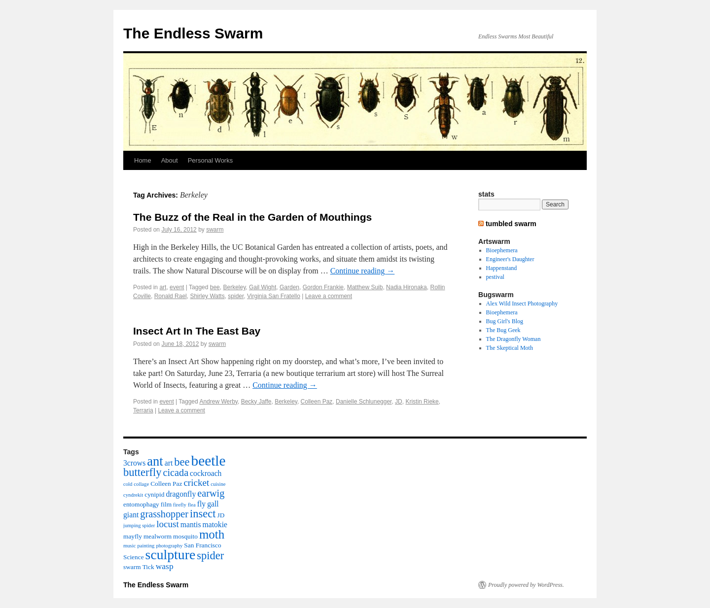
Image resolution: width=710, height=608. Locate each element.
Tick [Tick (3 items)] (148, 567)
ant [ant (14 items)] (155, 461)
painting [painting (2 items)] (145, 545)
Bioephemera (502, 250)
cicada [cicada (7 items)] (175, 472)
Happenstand (501, 268)
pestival (495, 276)
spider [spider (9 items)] (210, 555)
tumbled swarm (511, 224)
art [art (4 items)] (169, 463)
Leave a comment (328, 296)
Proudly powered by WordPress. (526, 584)
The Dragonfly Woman (513, 339)
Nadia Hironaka (406, 287)
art (162, 287)
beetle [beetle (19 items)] (208, 461)
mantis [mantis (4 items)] (190, 524)
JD (398, 401)
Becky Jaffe (256, 401)
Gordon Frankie (323, 287)
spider (236, 296)
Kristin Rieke (421, 401)
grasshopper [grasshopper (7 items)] (164, 513)
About (169, 160)
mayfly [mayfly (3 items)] (132, 536)
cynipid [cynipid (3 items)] (154, 494)
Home (142, 160)
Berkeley (234, 287)
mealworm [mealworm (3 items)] (157, 536)
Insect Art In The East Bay (196, 331)
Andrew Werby (218, 401)
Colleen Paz (317, 401)
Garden (289, 287)
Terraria (143, 410)
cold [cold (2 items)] (127, 484)
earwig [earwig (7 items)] (210, 493)
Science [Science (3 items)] (133, 557)
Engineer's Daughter (510, 259)
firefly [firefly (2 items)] (179, 504)
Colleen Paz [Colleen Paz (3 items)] (166, 483)
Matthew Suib (365, 287)
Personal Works (210, 160)
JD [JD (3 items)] (221, 515)
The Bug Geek (503, 330)
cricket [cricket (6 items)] (196, 482)
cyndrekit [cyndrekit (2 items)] (133, 495)
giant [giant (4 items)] (131, 514)
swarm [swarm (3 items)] (132, 567)
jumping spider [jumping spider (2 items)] (139, 525)
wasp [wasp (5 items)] (165, 566)
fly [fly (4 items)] (201, 504)
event (177, 287)
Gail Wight (262, 287)
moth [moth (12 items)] (211, 534)
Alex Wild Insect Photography (522, 303)
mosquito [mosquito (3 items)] (185, 536)
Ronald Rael (170, 296)
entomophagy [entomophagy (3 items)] (141, 504)
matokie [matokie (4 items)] (215, 524)
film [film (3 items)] (166, 504)
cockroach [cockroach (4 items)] (205, 473)
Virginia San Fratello (273, 296)
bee (215, 287)
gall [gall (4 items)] (212, 504)
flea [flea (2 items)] (192, 504)
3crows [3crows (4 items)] (134, 463)
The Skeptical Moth (509, 347)
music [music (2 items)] (129, 545)
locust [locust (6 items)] (167, 524)
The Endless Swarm (193, 33)
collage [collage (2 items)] (141, 484)
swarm (214, 229)
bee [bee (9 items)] (181, 462)
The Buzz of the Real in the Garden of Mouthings (252, 217)
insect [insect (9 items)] (202, 513)
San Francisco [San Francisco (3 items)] (202, 545)
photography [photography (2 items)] (169, 545)
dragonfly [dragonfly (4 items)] (181, 494)
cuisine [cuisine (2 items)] (218, 484)
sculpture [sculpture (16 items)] (170, 554)
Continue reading (362, 271)
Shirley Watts (207, 296)
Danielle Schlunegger (363, 401)
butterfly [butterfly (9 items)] (142, 472)
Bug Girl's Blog (505, 321)
